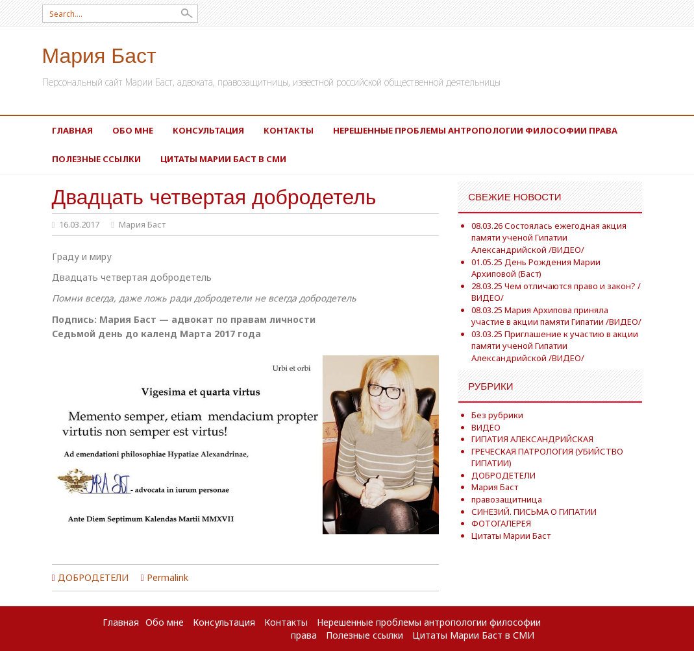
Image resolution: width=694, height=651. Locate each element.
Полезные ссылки (96, 159)
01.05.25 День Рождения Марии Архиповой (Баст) (536, 268)
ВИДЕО (486, 427)
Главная (72, 130)
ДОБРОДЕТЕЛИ (93, 577)
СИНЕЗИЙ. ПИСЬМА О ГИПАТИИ (534, 511)
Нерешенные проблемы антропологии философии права (475, 130)
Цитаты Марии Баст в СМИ (223, 159)
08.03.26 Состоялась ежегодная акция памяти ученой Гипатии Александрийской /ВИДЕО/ (548, 237)
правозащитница (506, 499)
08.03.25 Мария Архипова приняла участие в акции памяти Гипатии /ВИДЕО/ (556, 316)
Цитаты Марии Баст (511, 535)
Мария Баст (99, 54)
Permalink (167, 577)
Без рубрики (497, 415)
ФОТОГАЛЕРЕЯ (501, 523)
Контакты (289, 130)
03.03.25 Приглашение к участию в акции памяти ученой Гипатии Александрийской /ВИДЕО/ (554, 346)
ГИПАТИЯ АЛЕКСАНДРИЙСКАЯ (532, 439)
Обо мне (132, 130)
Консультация (208, 130)
